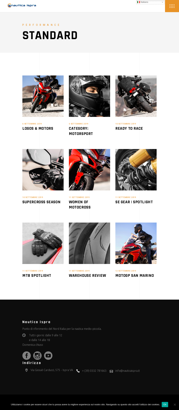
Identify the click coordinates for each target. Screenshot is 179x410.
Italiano (142, 2)
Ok (164, 404)
